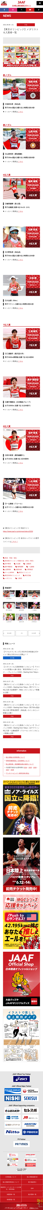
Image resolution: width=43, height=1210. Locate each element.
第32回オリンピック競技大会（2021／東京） (20, 561)
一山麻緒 (31, 566)
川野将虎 (30, 569)
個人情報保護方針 (32, 1177)
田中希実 (8, 564)
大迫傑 (18, 564)
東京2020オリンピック (12, 575)
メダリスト (8, 578)
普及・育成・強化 (11, 558)
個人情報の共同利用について (15, 757)
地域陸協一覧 (11, 1199)
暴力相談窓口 (32, 1182)
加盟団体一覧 (11, 1194)
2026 (35, 767)
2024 (25, 767)
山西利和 (8, 569)
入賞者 (19, 578)
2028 (12, 770)
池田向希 (19, 569)
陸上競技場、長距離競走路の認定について (20, 764)
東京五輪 (28, 575)
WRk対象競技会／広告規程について (17, 760)
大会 (25, 25)
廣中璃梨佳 (8, 566)
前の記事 (9, 633)
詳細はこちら (34, 1208)
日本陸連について (10, 1177)
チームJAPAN (9, 572)
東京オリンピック (25, 572)
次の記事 (34, 633)
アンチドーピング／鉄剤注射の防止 (17, 773)
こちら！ (14, 541)
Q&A (32, 1188)
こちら (20, 112)
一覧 (21, 633)
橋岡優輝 (20, 566)
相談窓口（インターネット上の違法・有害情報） (11, 1188)
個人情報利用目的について (11, 1182)
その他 (12, 658)
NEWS (7, 16)
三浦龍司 (28, 564)
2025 (30, 767)
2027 (7, 770)
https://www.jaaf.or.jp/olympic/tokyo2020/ (18, 531)
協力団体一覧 (32, 1194)
